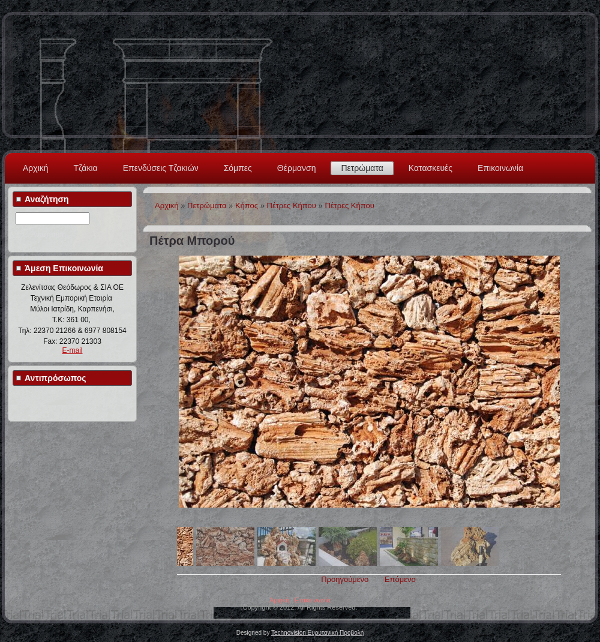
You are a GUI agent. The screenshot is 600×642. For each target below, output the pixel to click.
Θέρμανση (296, 168)
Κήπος (246, 205)
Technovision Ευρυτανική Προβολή (317, 632)
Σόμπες (238, 168)
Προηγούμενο (344, 579)
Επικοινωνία (500, 168)
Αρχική (36, 168)
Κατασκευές (430, 168)
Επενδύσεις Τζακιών (161, 168)
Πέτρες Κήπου (291, 205)
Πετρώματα (362, 168)
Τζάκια (86, 168)
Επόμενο (400, 579)
